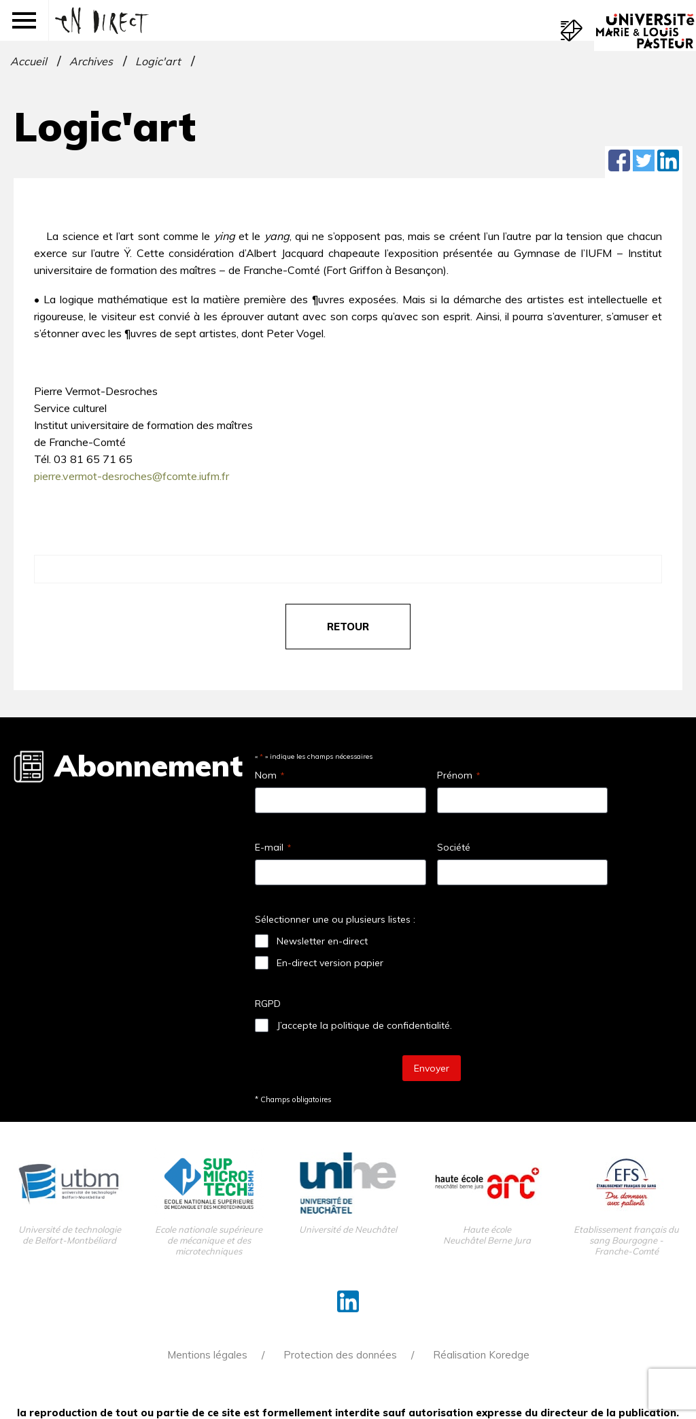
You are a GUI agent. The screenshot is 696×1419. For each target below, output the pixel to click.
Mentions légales (207, 1354)
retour (348, 626)
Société (453, 847)
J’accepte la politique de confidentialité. (364, 1025)
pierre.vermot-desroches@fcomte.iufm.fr (131, 476)
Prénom (458, 775)
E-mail (273, 847)
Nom (269, 775)
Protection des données (340, 1354)
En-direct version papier (330, 963)
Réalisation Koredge (481, 1354)
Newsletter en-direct (322, 941)
